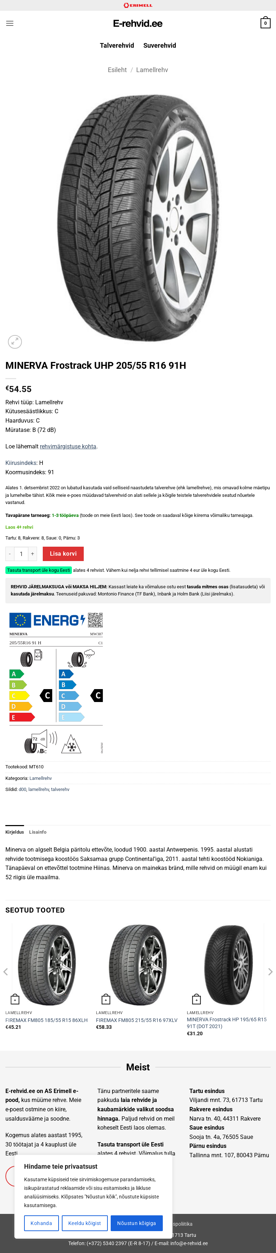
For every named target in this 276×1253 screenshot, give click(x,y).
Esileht (117, 70)
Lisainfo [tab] (37, 832)
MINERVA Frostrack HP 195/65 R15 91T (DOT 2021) (227, 1023)
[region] (93, 1197)
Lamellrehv (152, 70)
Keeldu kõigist (84, 1223)
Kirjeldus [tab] (14, 832)
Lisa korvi (63, 554)
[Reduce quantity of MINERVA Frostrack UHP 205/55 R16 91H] (9, 554)
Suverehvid (159, 45)
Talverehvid (117, 45)
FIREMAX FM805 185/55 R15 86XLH (46, 1020)
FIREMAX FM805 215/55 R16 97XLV (137, 1020)
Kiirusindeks (20, 463)
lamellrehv (38, 789)
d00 (22, 789)
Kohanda (41, 1223)
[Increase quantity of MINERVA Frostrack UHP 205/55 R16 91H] (32, 554)
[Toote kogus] (21, 554)
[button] (9, 23)
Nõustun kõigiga (136, 1223)
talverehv (60, 789)
